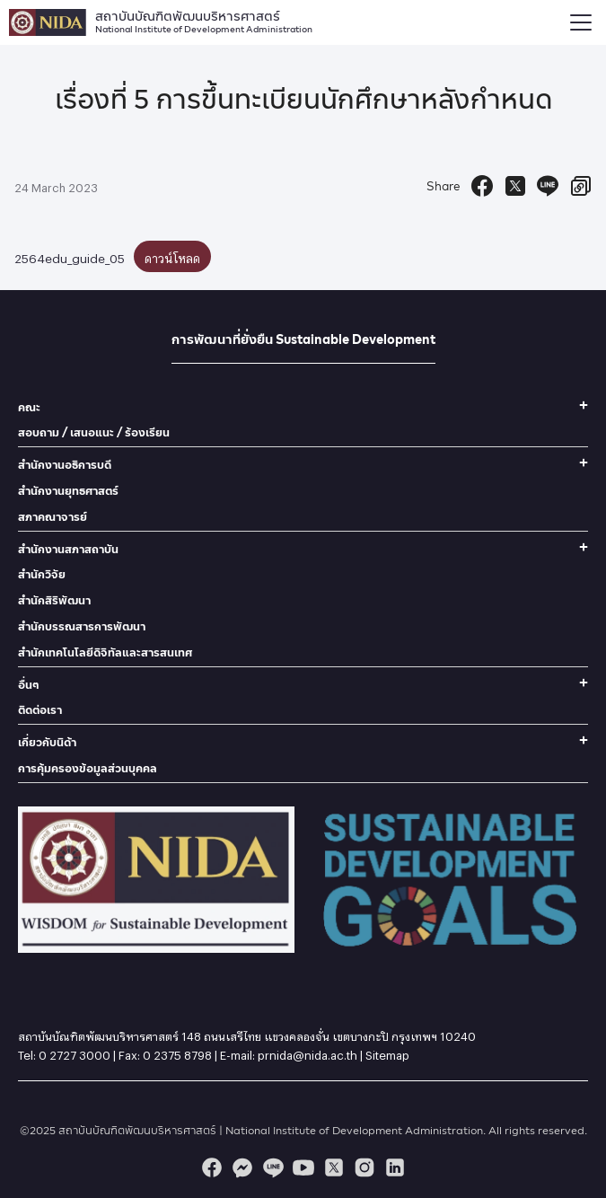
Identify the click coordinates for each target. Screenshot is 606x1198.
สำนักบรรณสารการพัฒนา (81, 626)
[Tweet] (515, 186)
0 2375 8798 (177, 1052)
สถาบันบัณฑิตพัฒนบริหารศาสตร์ (203, 19)
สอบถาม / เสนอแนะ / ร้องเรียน (94, 432)
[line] (273, 1167)
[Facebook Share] (482, 186)
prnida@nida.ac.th (307, 1052)
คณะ (29, 407)
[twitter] (334, 1167)
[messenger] (242, 1167)
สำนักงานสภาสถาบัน (68, 549)
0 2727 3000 (74, 1052)
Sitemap (387, 1052)
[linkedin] (395, 1167)
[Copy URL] (581, 186)
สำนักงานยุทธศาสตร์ (68, 490)
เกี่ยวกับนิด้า (47, 742)
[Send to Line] (547, 186)
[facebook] (212, 1167)
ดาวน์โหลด (172, 255)
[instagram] (364, 1167)
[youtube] (303, 1167)
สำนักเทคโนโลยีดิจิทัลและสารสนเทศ (105, 652)
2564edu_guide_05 (69, 255)
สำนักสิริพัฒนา (54, 600)
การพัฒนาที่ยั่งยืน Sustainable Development (303, 339)
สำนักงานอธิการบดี (64, 464)
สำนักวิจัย (42, 574)
